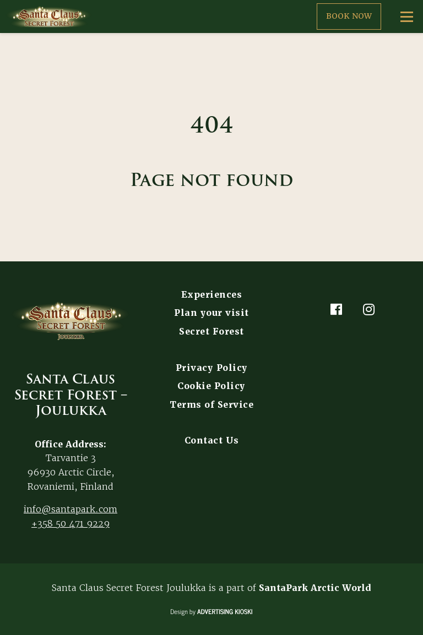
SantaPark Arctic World (315, 588)
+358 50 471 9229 (70, 523)
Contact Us (212, 440)
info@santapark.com (70, 508)
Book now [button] (349, 16)
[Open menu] (406, 16)
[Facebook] (336, 309)
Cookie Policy (211, 386)
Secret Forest (211, 331)
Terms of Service (211, 404)
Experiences (211, 294)
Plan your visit (211, 313)
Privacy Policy (212, 368)
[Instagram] (369, 309)
